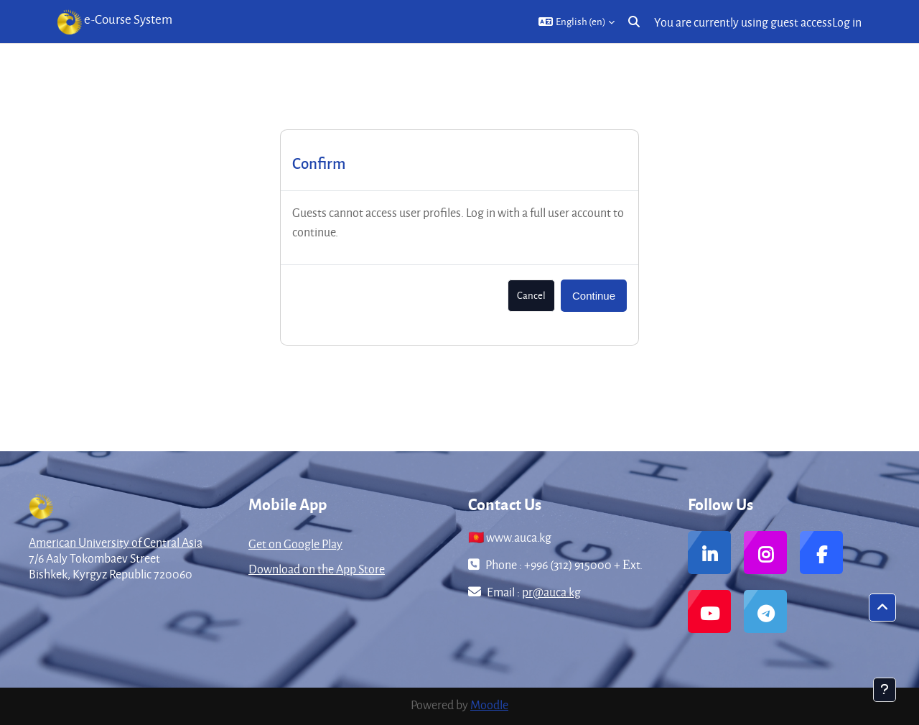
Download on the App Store (316, 568)
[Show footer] (884, 690)
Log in (847, 22)
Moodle (489, 704)
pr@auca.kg (551, 591)
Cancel (531, 295)
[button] (576, 21)
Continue (593, 296)
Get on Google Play (295, 543)
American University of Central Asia (115, 542)
